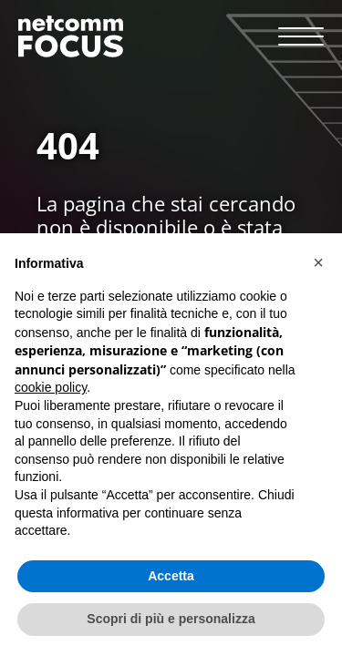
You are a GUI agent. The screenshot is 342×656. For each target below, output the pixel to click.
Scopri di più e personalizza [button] (170, 618)
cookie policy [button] (51, 387)
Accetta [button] (171, 576)
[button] (318, 262)
